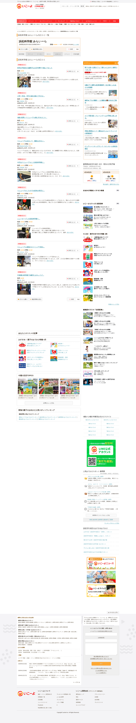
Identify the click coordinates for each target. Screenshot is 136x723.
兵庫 (74, 24)
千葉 (42, 24)
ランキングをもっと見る (111, 523)
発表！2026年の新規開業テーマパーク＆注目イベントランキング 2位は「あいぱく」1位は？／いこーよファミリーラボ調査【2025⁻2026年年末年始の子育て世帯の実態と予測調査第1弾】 (52, 665)
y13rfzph (21, 167)
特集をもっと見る (113, 304)
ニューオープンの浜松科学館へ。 (28, 219)
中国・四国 (81, 24)
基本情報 (21, 54)
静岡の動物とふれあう (43, 627)
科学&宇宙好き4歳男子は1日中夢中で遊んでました (34, 68)
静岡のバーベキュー (39, 622)
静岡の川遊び (21, 633)
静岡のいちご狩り (65, 643)
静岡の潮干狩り (56, 643)
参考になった (71, 71)
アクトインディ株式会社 (95, 691)
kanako (21, 195)
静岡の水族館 (73, 638)
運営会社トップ (80, 694)
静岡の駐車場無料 (47, 631)
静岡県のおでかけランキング (67, 417)
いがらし (22, 252)
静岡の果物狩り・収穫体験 (25, 644)
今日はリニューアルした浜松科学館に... (31, 162)
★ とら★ (22, 224)
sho (20, 280)
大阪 (68, 24)
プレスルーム (60, 699)
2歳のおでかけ (92, 423)
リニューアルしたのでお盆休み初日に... (31, 190)
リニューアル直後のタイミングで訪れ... (31, 247)
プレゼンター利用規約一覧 (64, 694)
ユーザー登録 (21, 658)
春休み (87, 6)
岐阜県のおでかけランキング (49, 417)
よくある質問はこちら (101, 670)
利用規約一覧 (41, 697)
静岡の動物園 (29, 622)
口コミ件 (76, 44)
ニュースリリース (42, 702)
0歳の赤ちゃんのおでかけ (92, 420)
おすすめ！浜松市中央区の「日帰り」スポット (98, 532)
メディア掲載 (60, 702)
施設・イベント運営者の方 (45, 694)
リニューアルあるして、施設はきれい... (31, 141)
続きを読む (46, 81)
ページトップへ (113, 612)
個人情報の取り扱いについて (101, 656)
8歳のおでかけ (92, 435)
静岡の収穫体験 (55, 627)
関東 (31, 24)
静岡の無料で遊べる (36, 631)
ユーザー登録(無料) (107, 1)
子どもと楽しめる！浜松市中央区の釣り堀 (96, 548)
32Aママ (21, 122)
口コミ (49, 54)
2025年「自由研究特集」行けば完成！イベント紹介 (31, 652)
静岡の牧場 (56, 622)
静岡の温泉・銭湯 (22, 643)
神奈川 (38, 24)
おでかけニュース (91, 21)
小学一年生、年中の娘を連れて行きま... (31, 96)
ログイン (116, 1)
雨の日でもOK (94, 6)
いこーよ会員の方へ (101, 672)
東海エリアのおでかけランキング (29, 417)
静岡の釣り (49, 622)
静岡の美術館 (65, 638)
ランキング (61, 21)
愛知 (52, 24)
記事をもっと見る (48, 403)
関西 (65, 24)
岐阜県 (95, 519)
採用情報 (78, 702)
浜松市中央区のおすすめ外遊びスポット (96, 552)
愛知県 (106, 519)
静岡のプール (63, 622)
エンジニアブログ (80, 705)
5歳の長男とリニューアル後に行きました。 (32, 117)
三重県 (111, 519)
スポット (21, 21)
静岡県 (101, 519)
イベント (31, 21)
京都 (71, 24)
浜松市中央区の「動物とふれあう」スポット (97, 536)
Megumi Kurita (23, 146)
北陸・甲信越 (58, 24)
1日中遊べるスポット (113, 6)
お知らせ (58, 54)
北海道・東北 (20, 24)
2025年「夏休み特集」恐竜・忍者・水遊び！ (30, 650)
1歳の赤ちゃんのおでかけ (110, 420)
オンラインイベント (46, 21)
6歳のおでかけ (92, 431)
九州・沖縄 (88, 24)
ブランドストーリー (100, 694)
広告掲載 (40, 699)
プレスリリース (99, 702)
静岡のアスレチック (58, 631)
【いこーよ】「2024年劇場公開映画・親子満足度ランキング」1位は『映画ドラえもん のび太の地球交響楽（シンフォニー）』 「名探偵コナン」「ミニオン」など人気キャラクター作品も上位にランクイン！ (53, 677)
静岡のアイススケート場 (44, 643)
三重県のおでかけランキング (46, 419)
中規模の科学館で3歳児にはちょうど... (30, 275)
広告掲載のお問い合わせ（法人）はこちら (101, 658)
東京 (34, 24)
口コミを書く (24, 49)
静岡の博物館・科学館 (55, 638)
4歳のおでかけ (92, 427)
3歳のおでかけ (110, 423)
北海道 (26, 24)
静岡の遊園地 (21, 622)
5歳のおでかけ (110, 427)
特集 (114, 21)
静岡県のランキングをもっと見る (101, 515)
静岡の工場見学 (22, 627)
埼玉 (45, 24)
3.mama (21, 101)
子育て (105, 21)
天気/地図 (76, 54)
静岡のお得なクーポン (24, 631)
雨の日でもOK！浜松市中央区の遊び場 (95, 540)
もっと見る (75, 682)
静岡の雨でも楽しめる (24, 638)
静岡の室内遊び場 (35, 638)
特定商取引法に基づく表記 (45, 707)
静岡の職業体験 (64, 627)
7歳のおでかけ (110, 431)
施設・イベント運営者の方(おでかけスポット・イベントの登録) (43, 658)
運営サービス (79, 699)
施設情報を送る (36, 49)
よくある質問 (60, 697)
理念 (77, 697)
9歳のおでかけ (110, 435)
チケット (30, 54)
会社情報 (97, 699)
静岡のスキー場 (33, 643)
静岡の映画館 (44, 638)
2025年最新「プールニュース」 (52, 650)
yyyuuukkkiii (22, 73)
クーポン (39, 54)
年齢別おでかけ (74, 21)
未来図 (96, 697)
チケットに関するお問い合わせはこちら (101, 668)
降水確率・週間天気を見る (111, 184)
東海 (49, 24)
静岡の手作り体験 (32, 627)
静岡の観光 (71, 622)
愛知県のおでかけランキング (27, 419)
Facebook (40, 705)
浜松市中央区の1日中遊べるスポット (95, 544)
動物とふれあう (103, 6)
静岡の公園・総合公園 (70, 631)
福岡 (93, 24)
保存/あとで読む (95, 1)
